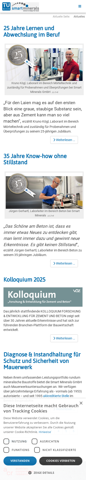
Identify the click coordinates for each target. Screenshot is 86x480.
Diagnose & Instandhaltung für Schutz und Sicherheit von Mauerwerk (41, 360)
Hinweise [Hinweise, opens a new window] (45, 432)
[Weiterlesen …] (64, 140)
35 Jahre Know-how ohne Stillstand (35, 159)
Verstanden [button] (20, 461)
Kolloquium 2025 (24, 279)
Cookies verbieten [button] (60, 461)
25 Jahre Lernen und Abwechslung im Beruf (31, 31)
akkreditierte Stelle (56, 396)
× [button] (81, 403)
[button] (43, 472)
